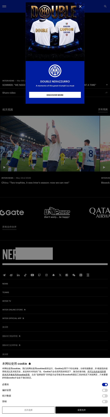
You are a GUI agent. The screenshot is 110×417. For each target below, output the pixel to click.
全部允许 (82, 410)
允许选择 (28, 410)
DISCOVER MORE (55, 95)
